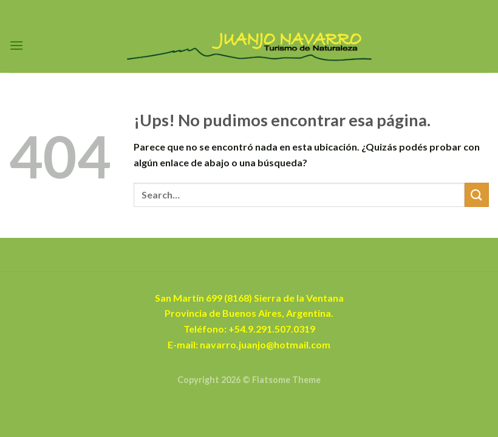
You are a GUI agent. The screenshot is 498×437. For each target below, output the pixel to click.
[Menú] (16, 45)
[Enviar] (477, 194)
